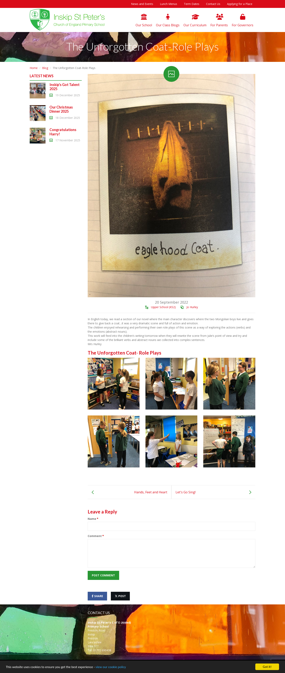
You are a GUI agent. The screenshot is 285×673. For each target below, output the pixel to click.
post (120, 596)
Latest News (41, 76)
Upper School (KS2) (163, 307)
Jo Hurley (192, 307)
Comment (95, 536)
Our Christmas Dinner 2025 (61, 109)
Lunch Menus (168, 4)
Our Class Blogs (168, 20)
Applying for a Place (239, 4)
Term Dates (191, 4)
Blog (45, 68)
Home (34, 68)
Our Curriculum (194, 20)
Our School (144, 20)
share (97, 596)
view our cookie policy (111, 667)
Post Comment (103, 575)
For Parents (219, 20)
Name (92, 519)
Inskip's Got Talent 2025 (64, 86)
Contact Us (213, 4)
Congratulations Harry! (62, 131)
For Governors (242, 20)
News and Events (142, 4)
